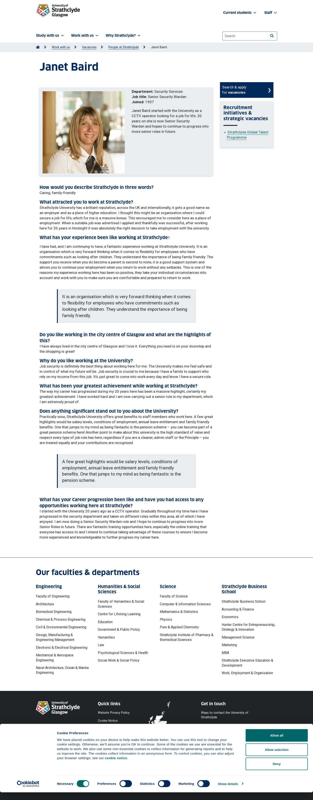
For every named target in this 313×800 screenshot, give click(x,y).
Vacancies (89, 47)
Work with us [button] (85, 35)
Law (101, 645)
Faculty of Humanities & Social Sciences (121, 603)
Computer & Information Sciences (185, 604)
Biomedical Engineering (54, 612)
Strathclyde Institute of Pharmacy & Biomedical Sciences (186, 637)
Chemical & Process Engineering (60, 619)
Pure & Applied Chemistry (179, 627)
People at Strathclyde (123, 47)
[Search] (272, 36)
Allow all (276, 743)
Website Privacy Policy (114, 713)
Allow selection (276, 757)
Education (105, 622)
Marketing (229, 645)
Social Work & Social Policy (119, 660)
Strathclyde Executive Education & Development (247, 662)
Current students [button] (240, 12)
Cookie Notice (108, 720)
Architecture (45, 604)
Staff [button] (271, 12)
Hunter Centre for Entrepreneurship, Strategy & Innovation (248, 627)
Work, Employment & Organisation (247, 673)
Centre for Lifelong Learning (119, 614)
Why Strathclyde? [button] (123, 35)
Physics (166, 619)
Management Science (238, 637)
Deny (277, 771)
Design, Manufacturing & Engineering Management (55, 637)
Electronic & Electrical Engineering (61, 647)
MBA (225, 653)
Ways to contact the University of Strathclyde (224, 715)
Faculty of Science (174, 596)
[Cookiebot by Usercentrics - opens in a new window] (28, 791)
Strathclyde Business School (243, 601)
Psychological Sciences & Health (123, 653)
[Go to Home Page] (38, 47)
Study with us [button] (50, 35)
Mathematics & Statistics (179, 612)
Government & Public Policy (119, 629)
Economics (230, 617)
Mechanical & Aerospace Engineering (54, 657)
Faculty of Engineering (53, 596)
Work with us (61, 47)
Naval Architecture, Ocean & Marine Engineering (62, 670)
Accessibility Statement (114, 728)
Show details (228, 791)
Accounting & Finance (238, 609)
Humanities (106, 637)
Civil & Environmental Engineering (61, 627)
